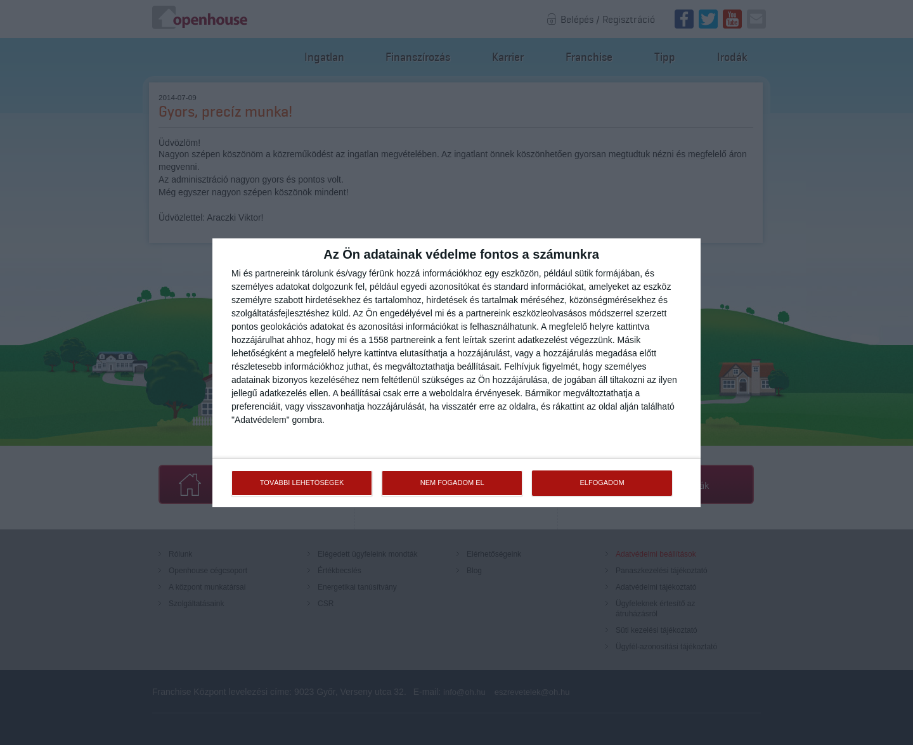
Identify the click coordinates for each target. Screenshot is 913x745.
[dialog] (456, 372)
